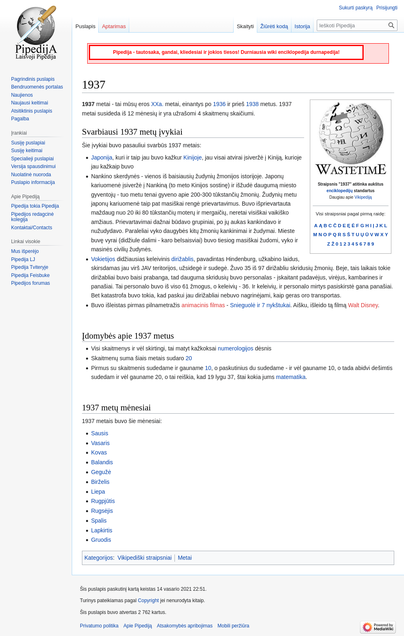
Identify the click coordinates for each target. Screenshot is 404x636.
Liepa (98, 491)
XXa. (157, 104)
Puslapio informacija (33, 182)
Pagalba (20, 119)
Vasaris (100, 443)
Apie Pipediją (138, 626)
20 (188, 358)
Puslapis (85, 26)
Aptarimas (114, 26)
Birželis (100, 482)
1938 (252, 104)
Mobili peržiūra (233, 626)
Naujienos (22, 95)
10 (208, 368)
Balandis (102, 462)
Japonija (101, 157)
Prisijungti (386, 8)
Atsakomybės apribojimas (185, 626)
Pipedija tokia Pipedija (35, 206)
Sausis (99, 433)
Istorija (302, 26)
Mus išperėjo (25, 251)
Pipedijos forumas (30, 283)
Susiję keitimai (26, 150)
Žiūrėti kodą (274, 26)
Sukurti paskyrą (356, 8)
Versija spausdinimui (33, 166)
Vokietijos (103, 259)
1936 (219, 104)
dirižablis (182, 259)
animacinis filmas (203, 305)
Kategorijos (98, 557)
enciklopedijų (340, 190)
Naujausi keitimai (29, 103)
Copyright (148, 600)
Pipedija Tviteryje (29, 267)
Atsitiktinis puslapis (31, 111)
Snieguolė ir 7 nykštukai (260, 305)
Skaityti (245, 26)
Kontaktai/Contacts (31, 227)
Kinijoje (192, 157)
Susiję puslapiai (28, 143)
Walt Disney (363, 305)
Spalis (98, 520)
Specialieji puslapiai (32, 159)
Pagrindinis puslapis (33, 79)
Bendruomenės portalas (37, 87)
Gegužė (101, 472)
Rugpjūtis (103, 501)
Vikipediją (363, 197)
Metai (185, 557)
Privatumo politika (99, 626)
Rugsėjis (102, 510)
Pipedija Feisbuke (30, 275)
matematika (290, 377)
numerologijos (235, 348)
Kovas (99, 452)
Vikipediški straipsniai (144, 557)
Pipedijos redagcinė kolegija (32, 217)
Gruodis (101, 539)
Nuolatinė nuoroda (31, 174)
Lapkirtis (101, 530)
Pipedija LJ (23, 259)
